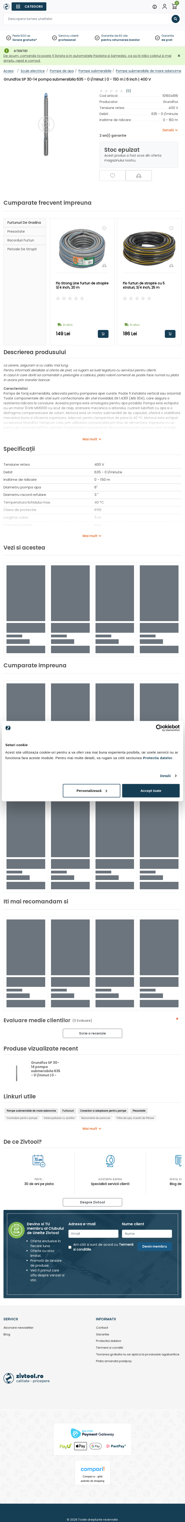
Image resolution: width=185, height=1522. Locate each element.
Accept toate (150, 790)
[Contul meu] (164, 6)
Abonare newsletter (18, 1328)
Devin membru (154, 1246)
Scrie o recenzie (92, 1033)
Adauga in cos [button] (103, 334)
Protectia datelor (108, 1341)
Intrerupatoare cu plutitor (59, 1118)
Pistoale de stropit (22, 249)
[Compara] (139, 175)
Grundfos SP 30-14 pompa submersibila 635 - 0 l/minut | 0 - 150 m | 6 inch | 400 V (45, 1073)
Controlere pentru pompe (22, 1118)
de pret (166, 40)
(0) (128, 91)
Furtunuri (68, 1111)
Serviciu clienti (68, 36)
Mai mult (90, 439)
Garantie (167, 36)
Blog (6, 1335)
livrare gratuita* (25, 40)
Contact (102, 1328)
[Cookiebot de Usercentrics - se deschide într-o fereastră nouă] (159, 728)
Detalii (165, 776)
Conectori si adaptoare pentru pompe (103, 1111)
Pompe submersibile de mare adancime (31, 1111)
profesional (67, 40)
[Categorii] (29, 6)
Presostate (16, 231)
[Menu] (154, 6)
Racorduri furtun (20, 240)
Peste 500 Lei (21, 36)
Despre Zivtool (92, 1202)
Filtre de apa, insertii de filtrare (135, 1118)
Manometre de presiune (95, 1118)
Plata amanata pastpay (114, 1361)
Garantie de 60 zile (114, 36)
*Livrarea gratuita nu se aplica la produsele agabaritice (137, 1355)
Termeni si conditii (109, 1348)
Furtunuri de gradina (24, 222)
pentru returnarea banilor (120, 40)
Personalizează (92, 790)
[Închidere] (179, 56)
